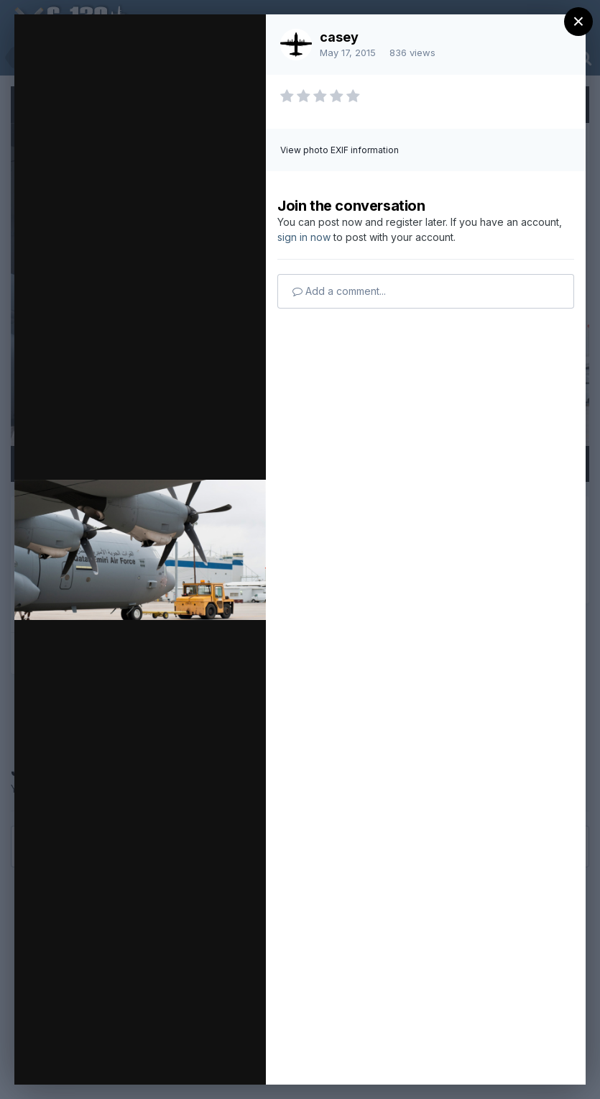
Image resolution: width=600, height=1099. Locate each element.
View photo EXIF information (339, 150)
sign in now (304, 237)
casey (339, 37)
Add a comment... (339, 291)
